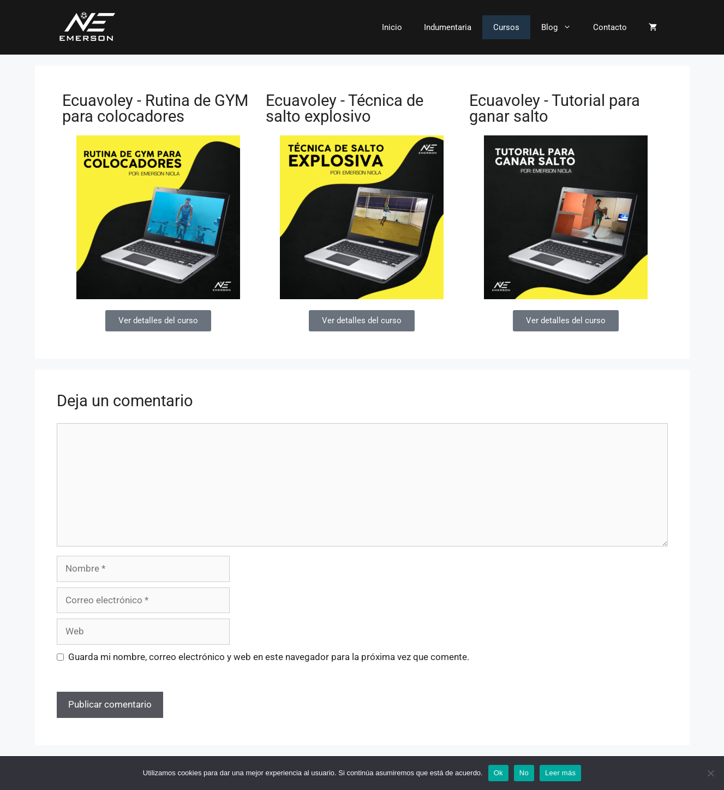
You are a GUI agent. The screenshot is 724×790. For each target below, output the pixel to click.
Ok (498, 773)
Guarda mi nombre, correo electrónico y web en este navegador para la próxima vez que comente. (268, 656)
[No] (710, 773)
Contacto (610, 27)
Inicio (392, 27)
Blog (561, 27)
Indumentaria (447, 27)
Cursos (506, 27)
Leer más (560, 773)
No (524, 773)
